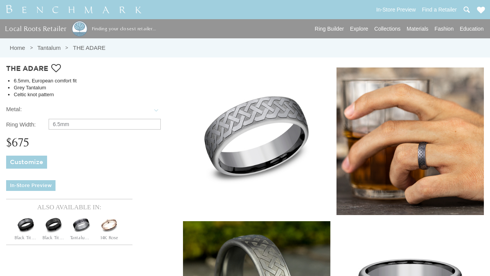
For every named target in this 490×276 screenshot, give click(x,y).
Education (471, 29)
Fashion (444, 29)
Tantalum (49, 47)
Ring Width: (21, 124)
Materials (417, 29)
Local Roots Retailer (35, 29)
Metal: (14, 109)
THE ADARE (89, 47)
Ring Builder (329, 29)
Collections (387, 29)
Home (17, 47)
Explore (359, 29)
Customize (26, 162)
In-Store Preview (31, 186)
